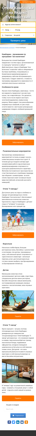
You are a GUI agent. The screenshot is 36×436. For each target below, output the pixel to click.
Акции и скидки (12, 405)
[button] (18, 35)
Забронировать (18, 142)
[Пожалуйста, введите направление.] (18, 24)
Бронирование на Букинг (7, 47)
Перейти (18, 316)
